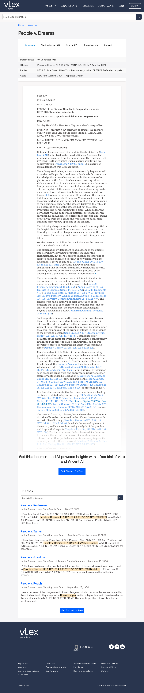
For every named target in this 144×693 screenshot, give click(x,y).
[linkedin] (122, 646)
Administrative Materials (84, 663)
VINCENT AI (50, 6)
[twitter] (111, 646)
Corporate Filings (108, 667)
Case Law (50, 663)
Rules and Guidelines (82, 671)
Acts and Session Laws (28, 671)
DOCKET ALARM (106, 6)
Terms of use (23, 685)
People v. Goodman (33, 557)
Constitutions (52, 671)
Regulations (78, 667)
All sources (23, 675)
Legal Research (69, 6)
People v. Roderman (34, 505)
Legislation (23, 663)
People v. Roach (31, 583)
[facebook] (116, 646)
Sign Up (135, 6)
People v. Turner (31, 531)
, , (71, 334)
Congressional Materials (56, 667)
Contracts (22, 667)
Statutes (105, 671)
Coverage (88, 6)
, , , (70, 380)
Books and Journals (109, 663)
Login (122, 6)
